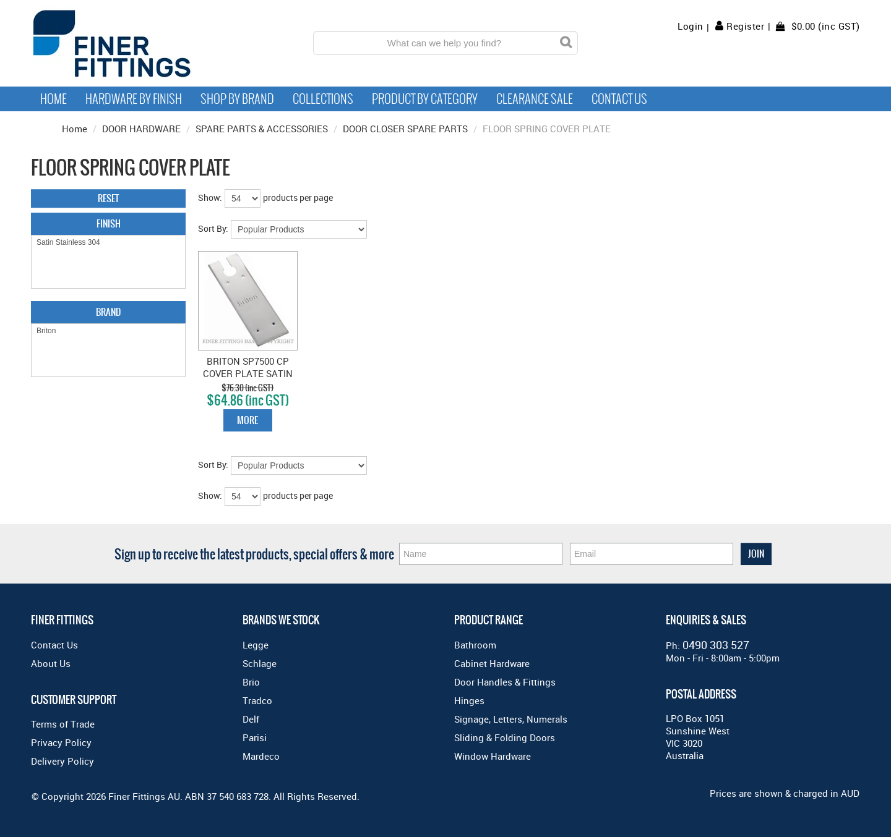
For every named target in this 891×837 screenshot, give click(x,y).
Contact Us (619, 99)
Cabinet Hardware (492, 663)
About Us (51, 663)
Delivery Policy (62, 761)
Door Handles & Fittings (505, 682)
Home (53, 99)
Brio (251, 682)
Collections (323, 99)
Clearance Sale (534, 99)
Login (691, 26)
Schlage (260, 663)
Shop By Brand (237, 99)
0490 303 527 (715, 644)
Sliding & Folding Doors (504, 737)
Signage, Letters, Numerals (510, 719)
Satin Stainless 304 (108, 242)
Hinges (469, 700)
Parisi (255, 737)
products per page (298, 197)
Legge (256, 645)
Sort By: (213, 228)
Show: (210, 197)
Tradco (257, 700)
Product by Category (425, 99)
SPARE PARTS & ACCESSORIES (262, 128)
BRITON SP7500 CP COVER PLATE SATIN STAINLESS (248, 373)
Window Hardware (492, 756)
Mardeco (261, 756)
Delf (251, 719)
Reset (108, 198)
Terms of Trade (63, 724)
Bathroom (475, 645)
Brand (108, 312)
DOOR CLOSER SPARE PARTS (405, 128)
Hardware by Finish (133, 99)
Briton (108, 331)
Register (745, 26)
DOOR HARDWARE (141, 128)
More (247, 420)
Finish (109, 223)
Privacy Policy (61, 742)
